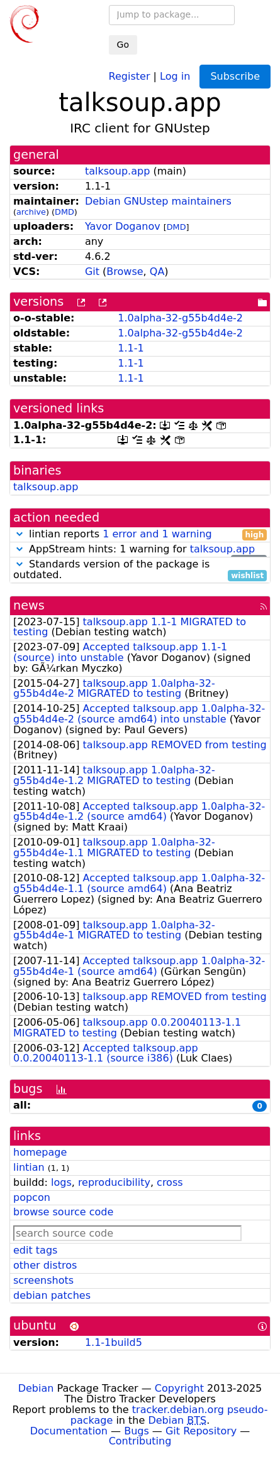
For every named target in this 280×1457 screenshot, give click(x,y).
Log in (175, 76)
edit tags (35, 1250)
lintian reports (140, 534)
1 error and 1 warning (157, 534)
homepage (40, 1152)
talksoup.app (117, 171)
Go (123, 45)
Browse (124, 271)
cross (169, 1182)
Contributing (140, 1441)
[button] (19, 534)
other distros (45, 1265)
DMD (64, 212)
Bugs (136, 1431)
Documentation (69, 1431)
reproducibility (114, 1182)
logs (61, 1182)
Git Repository (201, 1431)
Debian (36, 1388)
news (29, 605)
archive (31, 212)
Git (92, 271)
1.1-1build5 (113, 1342)
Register (129, 76)
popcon (31, 1197)
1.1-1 (130, 348)
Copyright (179, 1388)
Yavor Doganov (122, 226)
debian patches (52, 1295)
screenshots (43, 1280)
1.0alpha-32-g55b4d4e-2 (180, 318)
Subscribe (235, 76)
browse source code (63, 1212)
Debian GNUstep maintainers (158, 201)
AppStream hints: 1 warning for (140, 549)
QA (157, 271)
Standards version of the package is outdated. (140, 570)
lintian (29, 1167)
